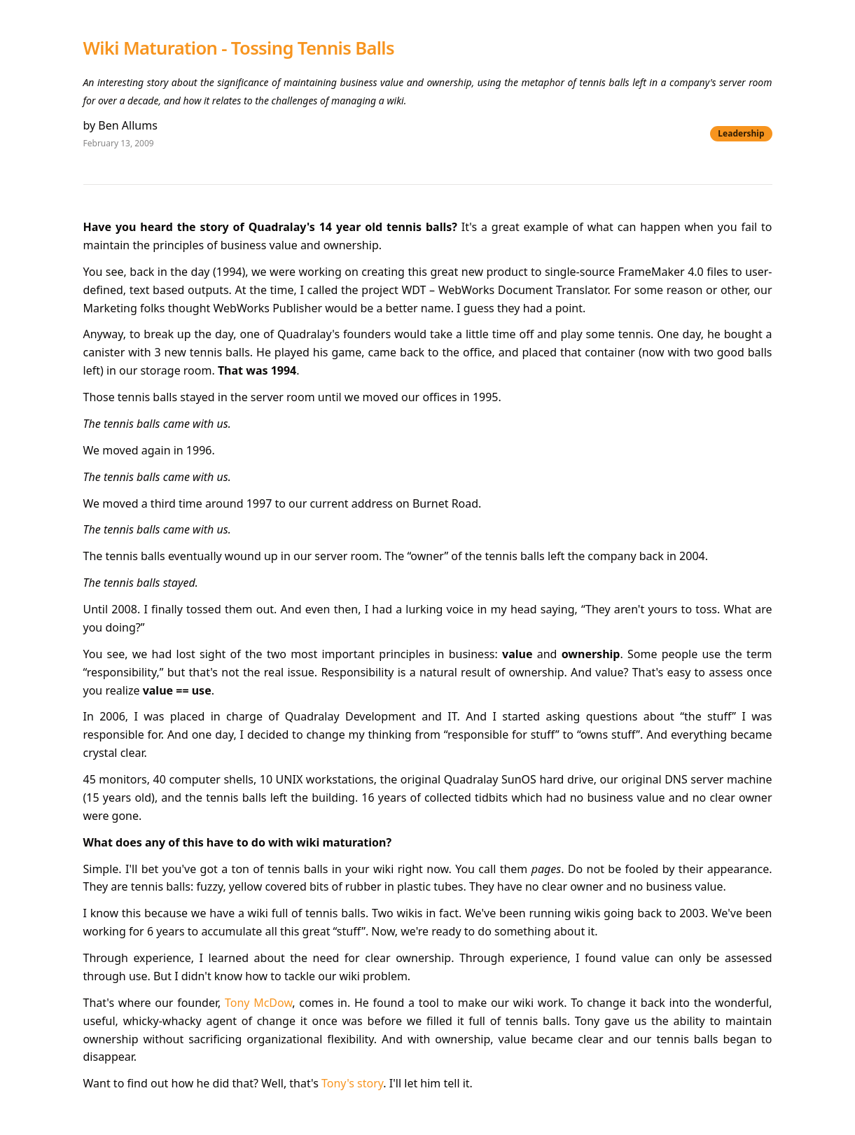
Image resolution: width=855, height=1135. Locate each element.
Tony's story (352, 1083)
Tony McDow (258, 1002)
